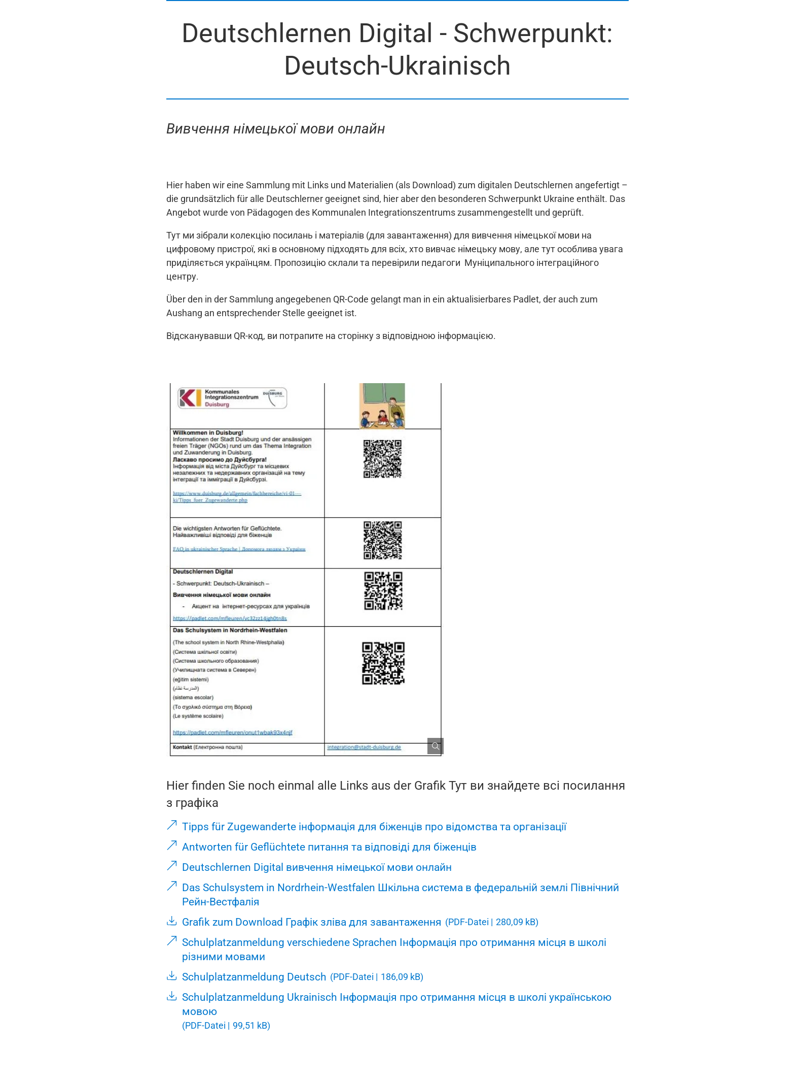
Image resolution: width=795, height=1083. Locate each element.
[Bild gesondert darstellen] (431, 742)
